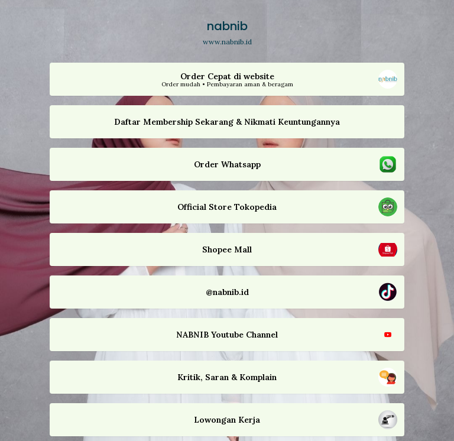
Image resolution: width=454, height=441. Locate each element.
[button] (227, 79)
